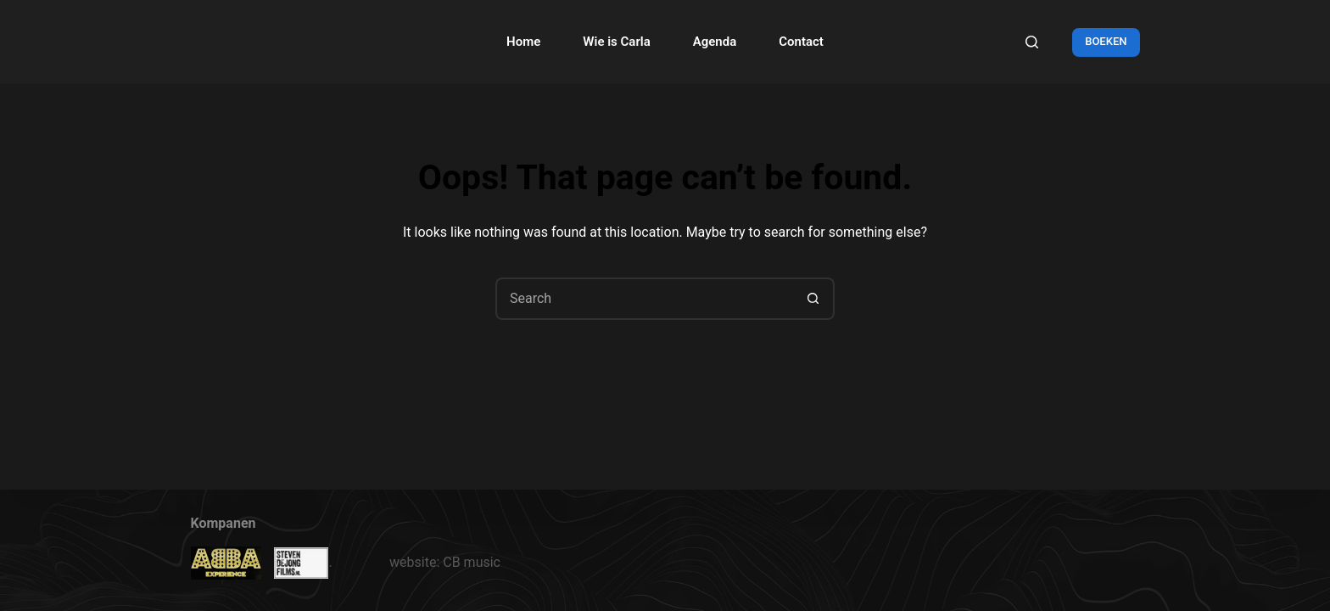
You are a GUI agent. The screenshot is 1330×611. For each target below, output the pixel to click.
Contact (801, 41)
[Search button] (813, 298)
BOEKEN (1105, 41)
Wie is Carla (616, 41)
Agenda (715, 41)
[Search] (1031, 42)
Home (523, 41)
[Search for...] (643, 298)
